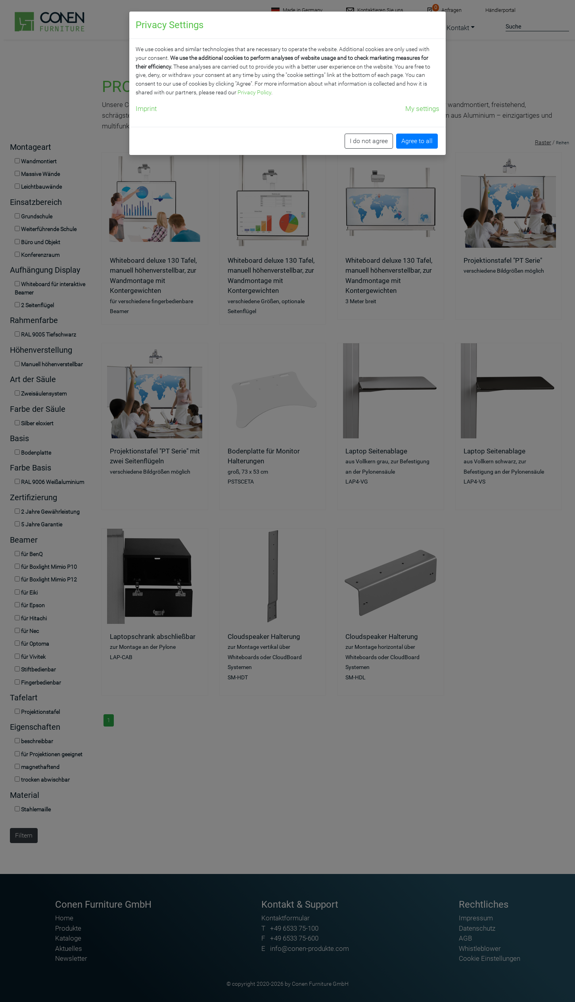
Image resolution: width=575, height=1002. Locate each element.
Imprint (146, 109)
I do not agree (369, 141)
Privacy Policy (254, 92)
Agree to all (417, 141)
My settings (422, 109)
